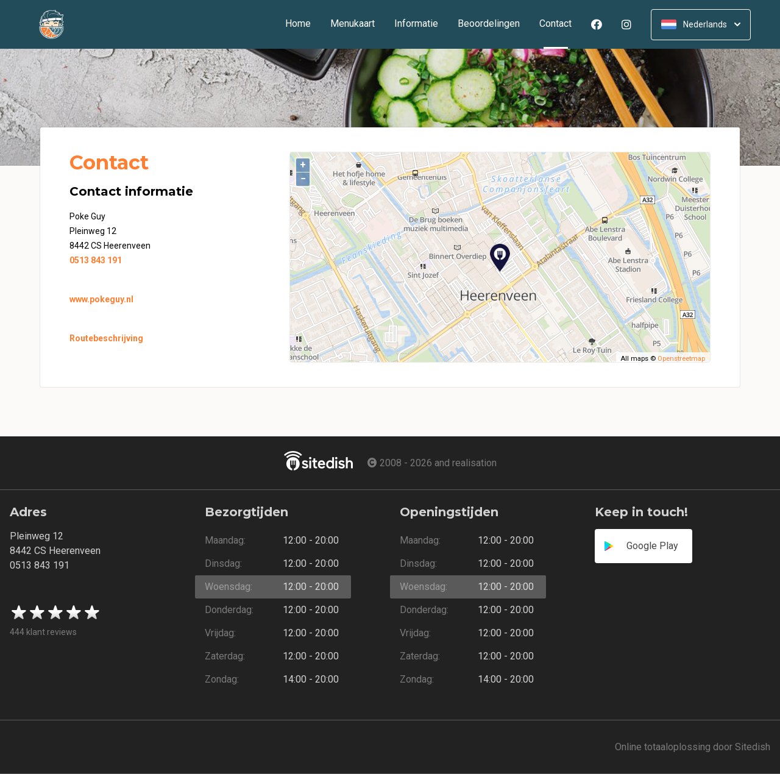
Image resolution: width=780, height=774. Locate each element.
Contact (560, 24)
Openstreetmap (681, 359)
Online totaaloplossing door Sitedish (692, 747)
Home (298, 24)
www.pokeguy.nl (101, 299)
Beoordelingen (489, 24)
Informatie (416, 24)
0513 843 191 (95, 260)
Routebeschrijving (106, 338)
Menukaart (352, 24)
